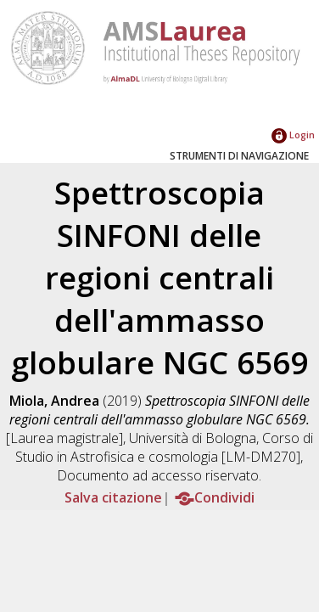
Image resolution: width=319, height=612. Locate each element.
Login (293, 134)
